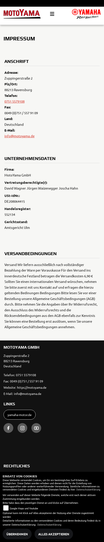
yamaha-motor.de (20, 415)
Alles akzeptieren (53, 534)
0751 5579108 (14, 101)
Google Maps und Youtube (24, 508)
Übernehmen (17, 534)
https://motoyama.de (31, 387)
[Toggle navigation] (52, 14)
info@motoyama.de (19, 136)
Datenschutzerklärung (88, 489)
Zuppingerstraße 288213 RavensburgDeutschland (16, 361)
